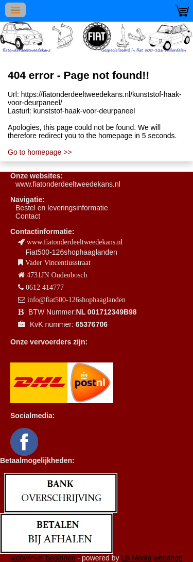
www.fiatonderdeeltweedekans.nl (67, 184)
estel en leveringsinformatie (64, 208)
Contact (27, 216)
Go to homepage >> (40, 152)
